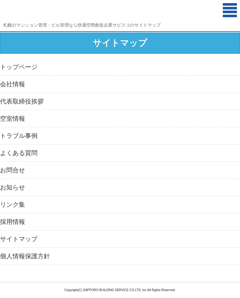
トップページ (19, 66)
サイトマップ (19, 238)
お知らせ (12, 187)
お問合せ (12, 170)
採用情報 (12, 221)
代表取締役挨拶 (22, 101)
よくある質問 (19, 152)
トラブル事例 (19, 135)
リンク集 (12, 204)
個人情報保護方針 (25, 256)
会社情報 (12, 84)
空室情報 (12, 118)
